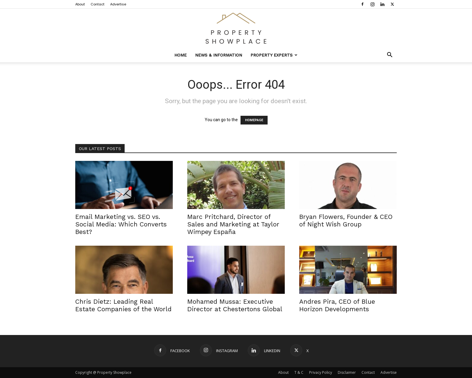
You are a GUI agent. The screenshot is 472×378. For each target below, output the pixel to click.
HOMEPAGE (254, 120)
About (80, 4)
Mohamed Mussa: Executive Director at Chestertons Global (234, 305)
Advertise (118, 4)
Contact (97, 4)
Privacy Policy (320, 372)
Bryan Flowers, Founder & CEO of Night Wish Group (346, 220)
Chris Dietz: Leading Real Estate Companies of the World (123, 305)
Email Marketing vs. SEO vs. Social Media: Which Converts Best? (121, 224)
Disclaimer (347, 372)
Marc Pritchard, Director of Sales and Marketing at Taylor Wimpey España (233, 224)
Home (180, 55)
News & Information (218, 55)
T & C (298, 372)
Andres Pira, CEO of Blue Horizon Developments (337, 305)
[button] (389, 55)
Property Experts (273, 55)
